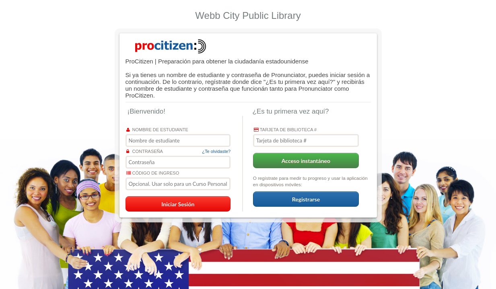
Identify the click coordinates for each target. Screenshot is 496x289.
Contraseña (144, 151)
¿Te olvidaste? (216, 151)
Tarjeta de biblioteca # (285, 129)
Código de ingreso (152, 173)
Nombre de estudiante (157, 129)
